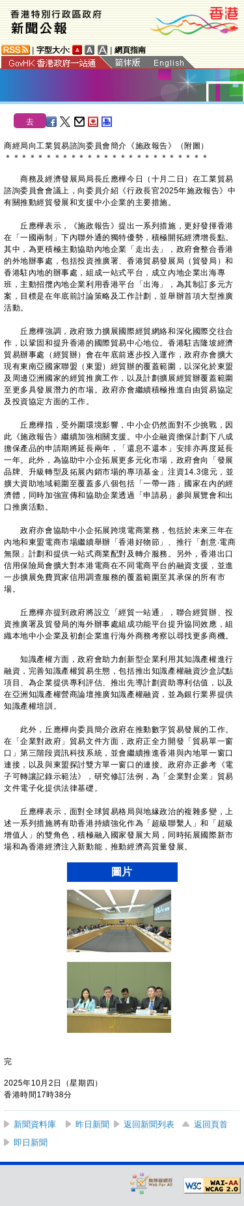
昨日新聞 (92, 1124)
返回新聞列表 (149, 1124)
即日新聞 (30, 1142)
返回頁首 (211, 1124)
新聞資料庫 (35, 1124)
